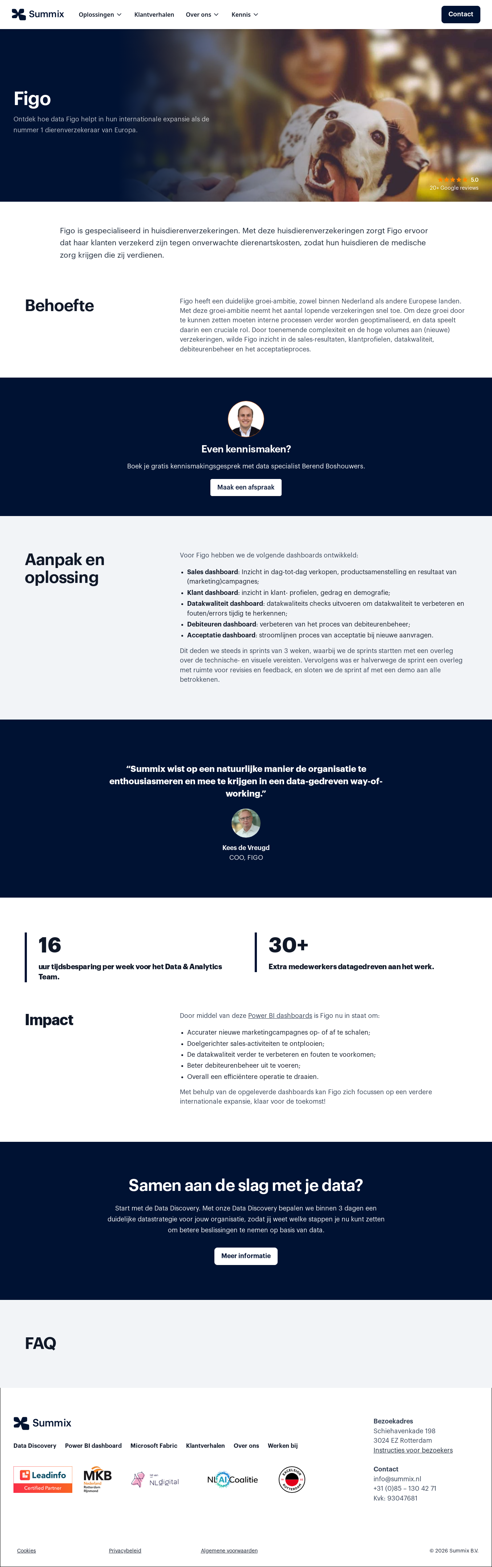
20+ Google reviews (454, 188)
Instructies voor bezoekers (413, 1450)
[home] (38, 14)
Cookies (26, 1551)
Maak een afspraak (246, 487)
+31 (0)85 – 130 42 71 (405, 1489)
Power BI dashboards (280, 1016)
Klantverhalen (154, 15)
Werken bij (283, 1446)
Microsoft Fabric (153, 1446)
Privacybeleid (125, 1551)
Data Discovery (34, 1446)
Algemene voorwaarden (229, 1551)
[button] (101, 14)
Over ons (246, 1446)
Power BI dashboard (93, 1446)
